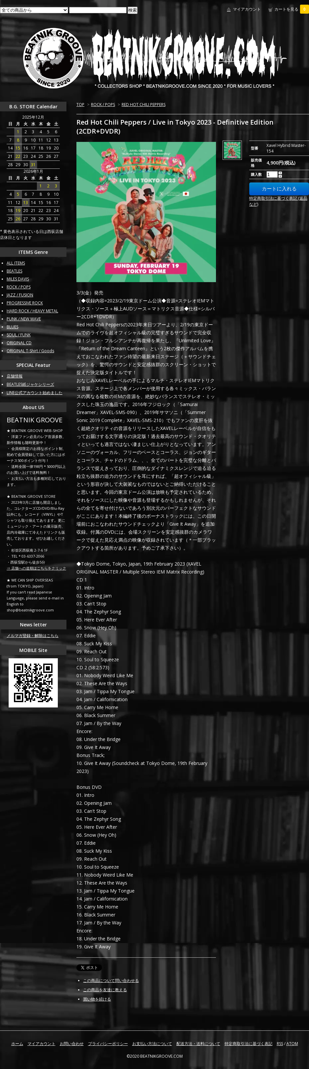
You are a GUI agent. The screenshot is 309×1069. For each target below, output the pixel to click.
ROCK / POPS (103, 104)
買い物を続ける (97, 999)
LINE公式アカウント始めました (34, 392)
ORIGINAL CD (19, 343)
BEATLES (14, 271)
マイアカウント (247, 9)
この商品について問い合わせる (111, 980)
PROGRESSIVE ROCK (25, 303)
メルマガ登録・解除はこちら (32, 635)
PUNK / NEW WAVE (24, 319)
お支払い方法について (152, 1043)
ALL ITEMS (16, 263)
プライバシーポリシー (108, 1043)
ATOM (292, 1043)
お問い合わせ (72, 1043)
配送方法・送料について (198, 1043)
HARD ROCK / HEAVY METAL (32, 311)
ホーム (17, 1043)
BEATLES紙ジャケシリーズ (30, 384)
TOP (80, 104)
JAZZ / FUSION (20, 295)
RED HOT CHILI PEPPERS (143, 104)
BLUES (12, 327)
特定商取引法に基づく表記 (248, 1043)
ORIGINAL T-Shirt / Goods (30, 351)
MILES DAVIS (18, 279)
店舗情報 (15, 376)
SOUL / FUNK (19, 335)
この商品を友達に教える (105, 990)
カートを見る (291, 9)
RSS (280, 1043)
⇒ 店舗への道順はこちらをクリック (36, 568)
